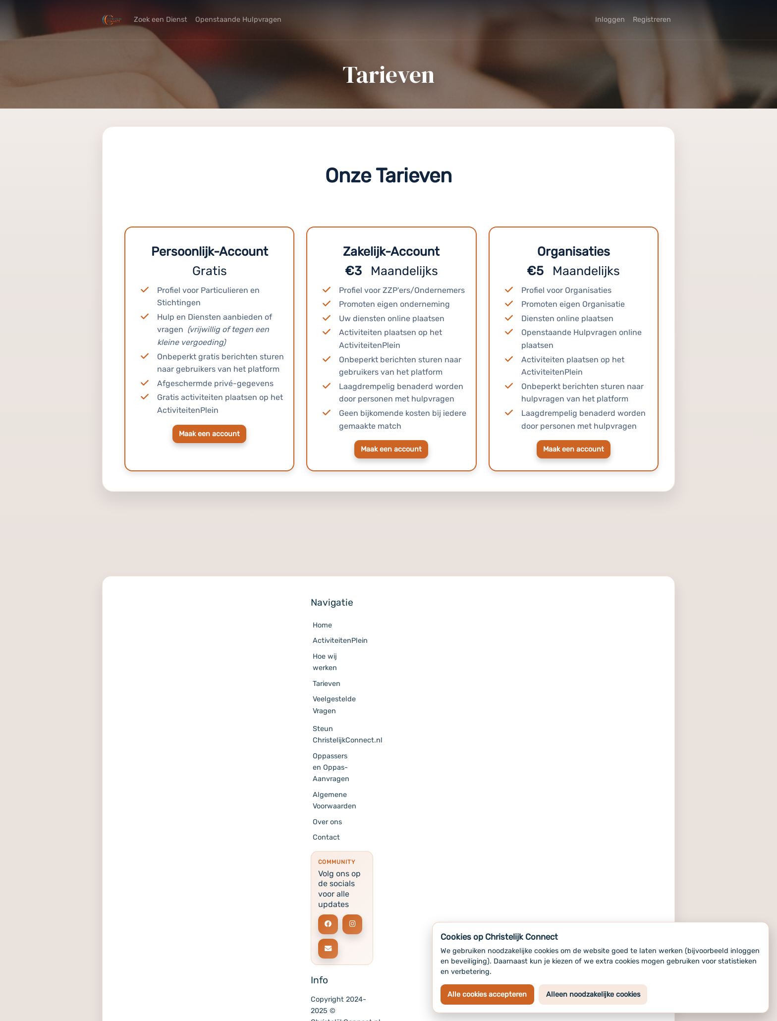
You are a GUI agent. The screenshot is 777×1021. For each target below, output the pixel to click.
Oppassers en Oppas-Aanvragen (331, 767)
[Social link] (328, 924)
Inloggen (610, 19)
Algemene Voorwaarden (334, 800)
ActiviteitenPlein (335, 640)
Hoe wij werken (325, 662)
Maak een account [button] (209, 434)
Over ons (327, 822)
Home (322, 625)
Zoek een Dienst (160, 19)
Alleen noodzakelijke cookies (593, 994)
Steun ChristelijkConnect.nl (335, 734)
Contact (326, 837)
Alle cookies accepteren (487, 994)
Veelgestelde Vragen (334, 705)
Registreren (652, 19)
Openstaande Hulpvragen (238, 19)
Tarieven (326, 684)
